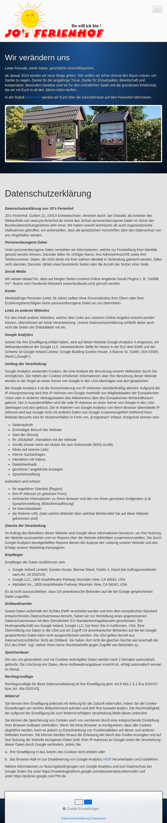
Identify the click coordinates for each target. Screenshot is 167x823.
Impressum (44, 810)
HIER (107, 759)
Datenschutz (64, 810)
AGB (79, 810)
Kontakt (27, 810)
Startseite (11, 810)
